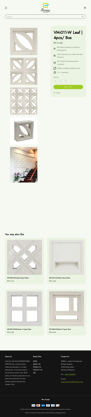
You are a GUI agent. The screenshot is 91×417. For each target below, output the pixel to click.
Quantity (56, 77)
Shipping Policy (61, 413)
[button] (6, 8)
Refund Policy (51, 413)
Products (37, 367)
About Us (37, 364)
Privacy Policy (41, 413)
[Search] (83, 17)
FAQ (34, 373)
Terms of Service (30, 413)
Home (35, 361)
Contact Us (37, 370)
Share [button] (57, 93)
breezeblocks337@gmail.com (72, 382)
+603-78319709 (70, 374)
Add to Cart (68, 87)
